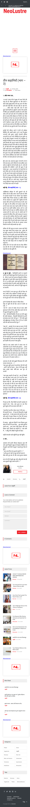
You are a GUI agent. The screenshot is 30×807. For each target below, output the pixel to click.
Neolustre (14, 803)
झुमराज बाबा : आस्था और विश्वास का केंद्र (13, 703)
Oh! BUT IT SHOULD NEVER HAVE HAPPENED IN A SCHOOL (15, 7)
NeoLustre (15, 11)
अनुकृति (7, 88)
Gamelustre (19, 758)
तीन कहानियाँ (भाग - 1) (14, 187)
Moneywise (18, 765)
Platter (5, 747)
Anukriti (8, 479)
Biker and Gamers (8, 758)
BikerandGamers (21, 781)
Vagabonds (6, 751)
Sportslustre (19, 762)
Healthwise (6, 765)
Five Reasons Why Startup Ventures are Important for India (19, 618)
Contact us (9, 800)
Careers (19, 798)
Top (24, 802)
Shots (17, 747)
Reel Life (18, 754)
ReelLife (6, 778)
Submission (16, 796)
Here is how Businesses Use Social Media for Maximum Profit (20, 628)
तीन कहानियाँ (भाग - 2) (14, 398)
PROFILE (20, 471)
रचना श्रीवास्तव (9, 90)
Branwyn (15, 479)
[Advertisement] (15, 32)
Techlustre (6, 762)
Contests (9, 796)
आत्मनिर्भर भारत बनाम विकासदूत (19, 637)
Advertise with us (11, 798)
